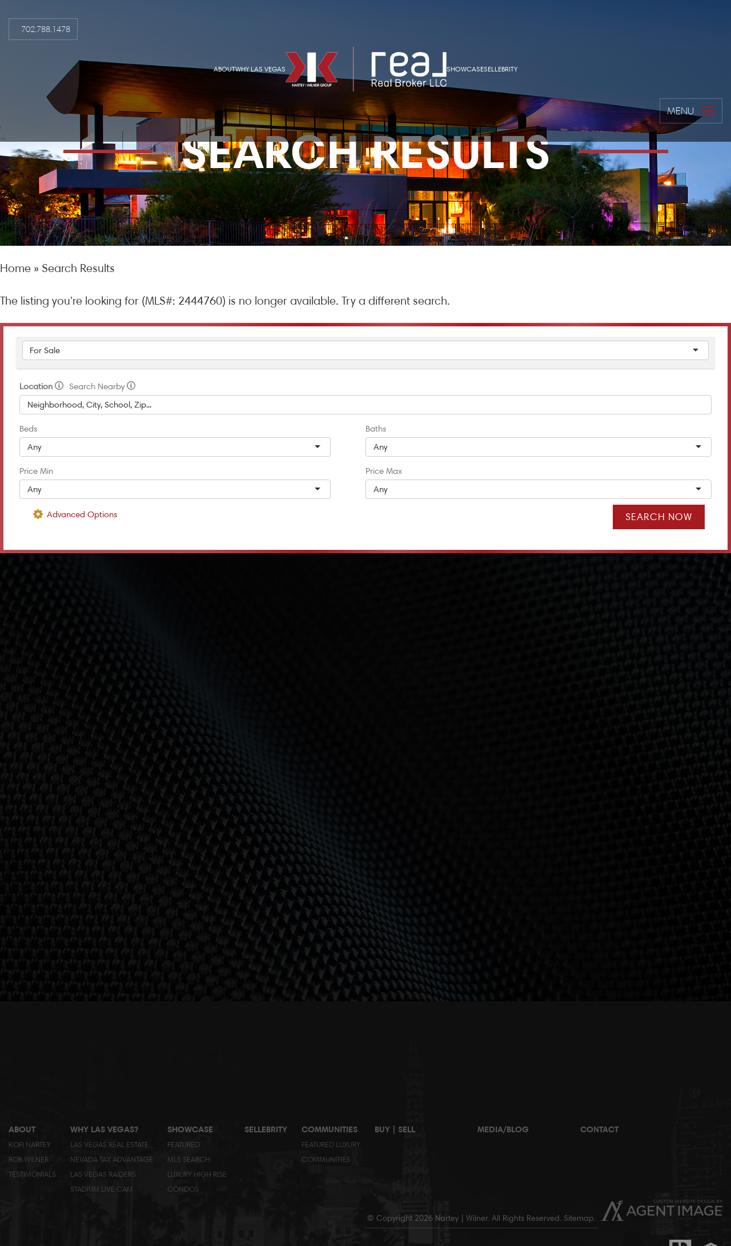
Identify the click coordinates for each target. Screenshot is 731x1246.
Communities (330, 1129)
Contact (599, 1129)
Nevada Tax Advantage (111, 1159)
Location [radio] (41, 386)
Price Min (36, 471)
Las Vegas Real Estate (109, 1144)
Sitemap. (580, 1218)
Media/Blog (503, 1129)
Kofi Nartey (30, 1144)
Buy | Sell (395, 1129)
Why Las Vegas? (104, 1129)
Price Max (384, 471)
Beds (28, 429)
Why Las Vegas (260, 69)
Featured (183, 1144)
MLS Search (188, 1159)
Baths (376, 429)
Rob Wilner (29, 1159)
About (224, 69)
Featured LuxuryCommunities (331, 1152)
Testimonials (32, 1174)
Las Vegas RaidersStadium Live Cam (103, 1181)
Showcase (465, 69)
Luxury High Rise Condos (197, 1181)
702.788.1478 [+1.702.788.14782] (45, 29)
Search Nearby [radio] (102, 386)
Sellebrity (500, 69)
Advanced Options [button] (82, 514)
